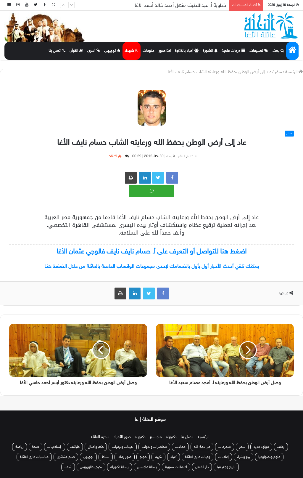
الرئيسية (203, 437)
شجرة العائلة (100, 437)
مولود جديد (261, 447)
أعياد (173, 457)
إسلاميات (54, 447)
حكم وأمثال (96, 447)
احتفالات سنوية (176, 467)
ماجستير (156, 437)
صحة (35, 447)
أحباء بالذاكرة (187, 51)
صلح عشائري (66, 457)
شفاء (68, 467)
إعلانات (223, 457)
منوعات (148, 51)
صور (165, 51)
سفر (278, 72)
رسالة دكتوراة (119, 467)
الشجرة (210, 51)
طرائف (75, 447)
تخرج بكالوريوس (91, 467)
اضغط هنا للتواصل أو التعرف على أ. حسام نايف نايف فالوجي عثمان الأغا (151, 252)
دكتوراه (171, 437)
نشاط (105, 457)
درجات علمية (233, 51)
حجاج (143, 457)
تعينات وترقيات (122, 447)
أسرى (93, 51)
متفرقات (224, 447)
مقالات (180, 447)
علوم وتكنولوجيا (269, 457)
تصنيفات (258, 51)
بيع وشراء (243, 457)
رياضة (19, 447)
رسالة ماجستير (147, 467)
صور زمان (124, 457)
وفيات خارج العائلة (197, 457)
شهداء (131, 51)
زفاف (281, 447)
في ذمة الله (202, 447)
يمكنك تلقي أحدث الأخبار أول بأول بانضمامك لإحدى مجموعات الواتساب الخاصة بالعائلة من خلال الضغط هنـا (151, 267)
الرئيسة (294, 72)
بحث (278, 51)
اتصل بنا (57, 51)
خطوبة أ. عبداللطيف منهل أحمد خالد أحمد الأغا (180, 5)
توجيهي (112, 51)
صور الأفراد (122, 437)
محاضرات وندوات (154, 447)
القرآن (76, 51)
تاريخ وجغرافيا (226, 467)
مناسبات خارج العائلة (34, 457)
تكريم (158, 457)
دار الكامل (202, 467)
